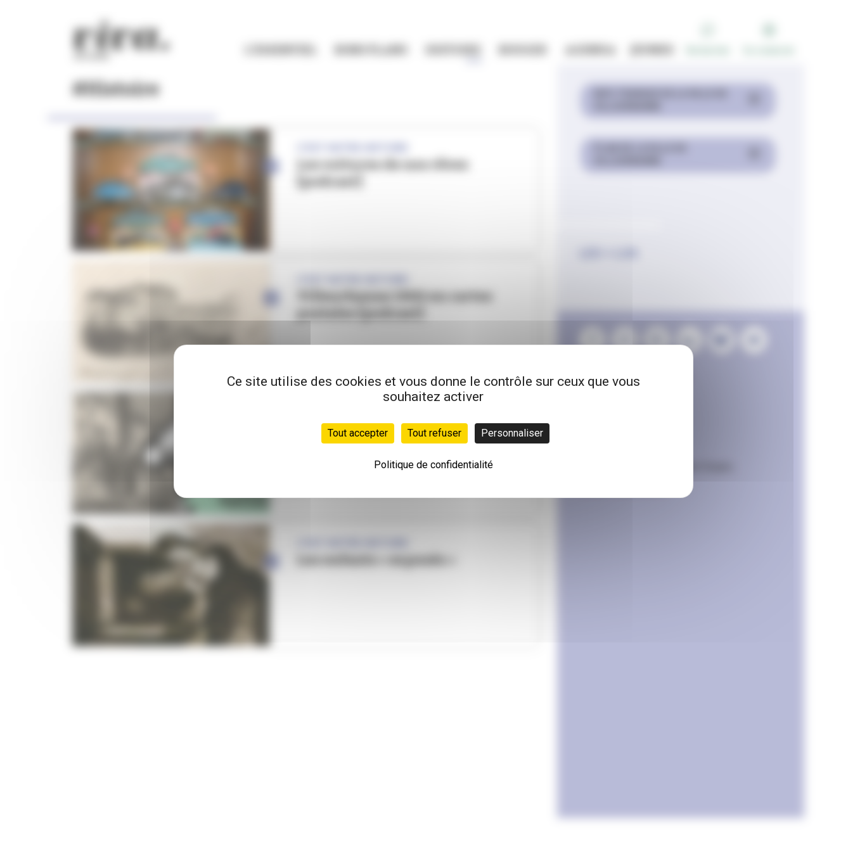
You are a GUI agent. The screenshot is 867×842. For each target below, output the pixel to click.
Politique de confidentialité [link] (433, 465)
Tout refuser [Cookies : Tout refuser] (434, 433)
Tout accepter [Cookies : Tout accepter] (358, 433)
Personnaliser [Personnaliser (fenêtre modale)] (512, 433)
